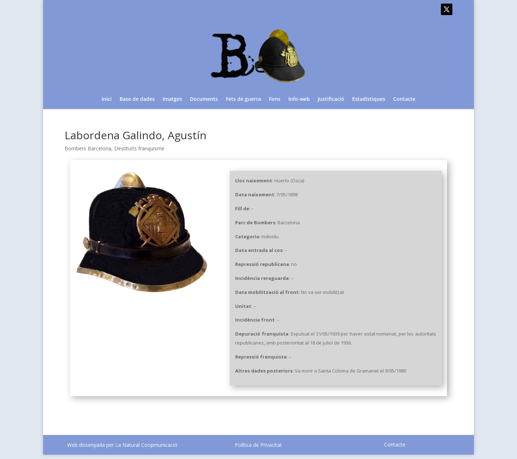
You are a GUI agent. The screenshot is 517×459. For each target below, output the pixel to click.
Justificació (331, 99)
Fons (274, 99)
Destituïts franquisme (139, 148)
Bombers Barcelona (88, 148)
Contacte (404, 99)
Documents (204, 99)
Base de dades (137, 99)
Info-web (299, 99)
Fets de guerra (243, 99)
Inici (107, 99)
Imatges (172, 99)
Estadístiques (368, 99)
